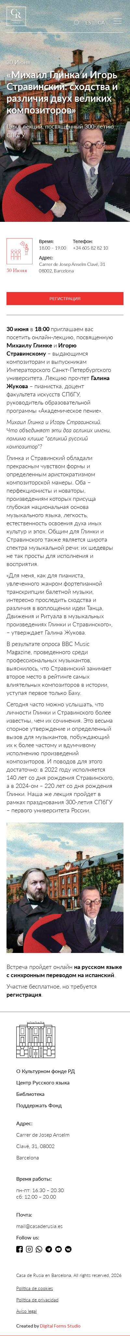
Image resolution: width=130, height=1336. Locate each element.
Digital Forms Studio (60, 1325)
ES (88, 22)
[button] (117, 20)
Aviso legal (26, 1311)
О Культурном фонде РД (45, 1071)
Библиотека (30, 1094)
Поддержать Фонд (39, 1105)
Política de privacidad (37, 1299)
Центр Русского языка (43, 1082)
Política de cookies (34, 1288)
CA (101, 22)
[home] (16, 19)
